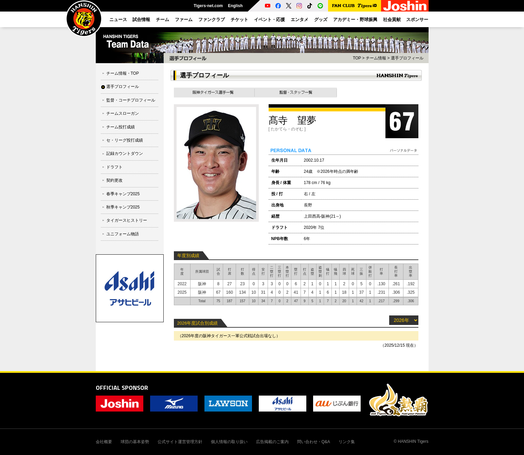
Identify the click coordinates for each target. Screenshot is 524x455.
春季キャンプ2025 (123, 194)
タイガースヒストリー (126, 220)
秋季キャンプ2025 (123, 207)
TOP (357, 58)
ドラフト (114, 167)
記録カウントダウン (124, 153)
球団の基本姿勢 (135, 441)
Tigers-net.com (208, 5)
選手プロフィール (122, 86)
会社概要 (104, 441)
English (235, 5)
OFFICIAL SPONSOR (122, 387)
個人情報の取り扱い (229, 441)
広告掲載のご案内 (272, 441)
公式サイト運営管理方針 (180, 441)
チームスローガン (122, 113)
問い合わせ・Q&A (313, 441)
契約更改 (114, 180)
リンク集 (347, 441)
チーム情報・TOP (122, 73)
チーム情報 (376, 58)
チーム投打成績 (120, 127)
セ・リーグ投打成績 (124, 140)
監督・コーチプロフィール (130, 100)
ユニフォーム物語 (122, 234)
